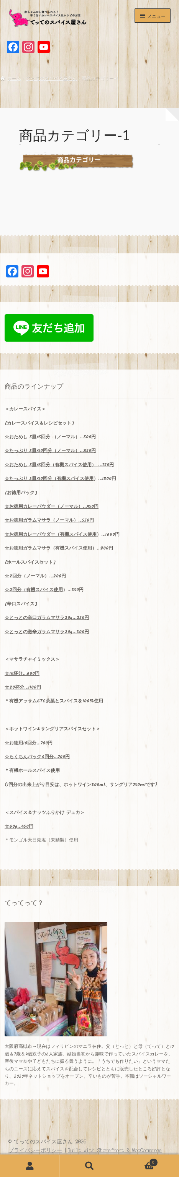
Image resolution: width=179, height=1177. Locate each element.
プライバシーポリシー (35, 1150)
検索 (90, 1166)
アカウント (30, 1166)
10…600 (22, 673)
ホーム (14, 78)
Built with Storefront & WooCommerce (115, 1150)
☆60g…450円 (19, 826)
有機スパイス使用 (75, 478)
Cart (138, 1161)
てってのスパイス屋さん (51, 78)
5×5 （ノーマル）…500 (50, 437)
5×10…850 (50, 450)
